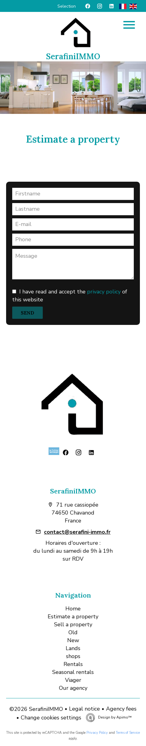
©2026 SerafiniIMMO (36, 709)
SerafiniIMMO (73, 491)
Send (27, 313)
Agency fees (121, 708)
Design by (114, 717)
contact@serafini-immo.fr (77, 532)
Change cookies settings (51, 717)
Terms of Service (128, 732)
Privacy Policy (97, 732)
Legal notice (84, 708)
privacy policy (104, 291)
